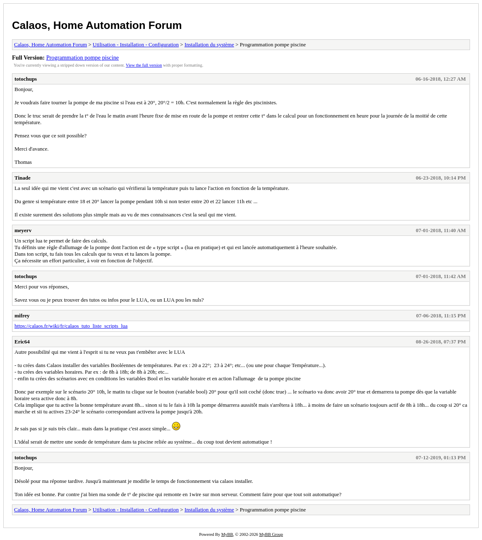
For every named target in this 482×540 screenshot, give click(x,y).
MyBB (227, 534)
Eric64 (22, 341)
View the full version (144, 65)
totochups (25, 79)
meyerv (22, 230)
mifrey (22, 315)
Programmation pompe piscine (82, 57)
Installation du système (209, 44)
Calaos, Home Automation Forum (97, 25)
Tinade (22, 178)
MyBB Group (271, 534)
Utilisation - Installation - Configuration (136, 44)
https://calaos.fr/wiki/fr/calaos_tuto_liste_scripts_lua (70, 326)
